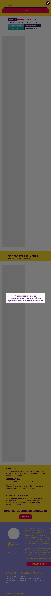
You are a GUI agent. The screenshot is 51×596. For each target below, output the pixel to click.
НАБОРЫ (37, 19)
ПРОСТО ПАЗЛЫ (31, 28)
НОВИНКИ (20, 19)
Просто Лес (9, 578)
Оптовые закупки (38, 580)
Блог (21, 582)
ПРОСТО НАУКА (31, 25)
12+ (36, 22)
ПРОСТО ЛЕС (14, 28)
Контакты (36, 576)
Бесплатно (23, 576)
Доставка (36, 578)
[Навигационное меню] (48, 3)
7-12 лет (29, 22)
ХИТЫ (29, 19)
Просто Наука (10, 580)
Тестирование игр (25, 578)
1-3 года (12, 22)
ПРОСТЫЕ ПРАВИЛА (16, 25)
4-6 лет (20, 22)
